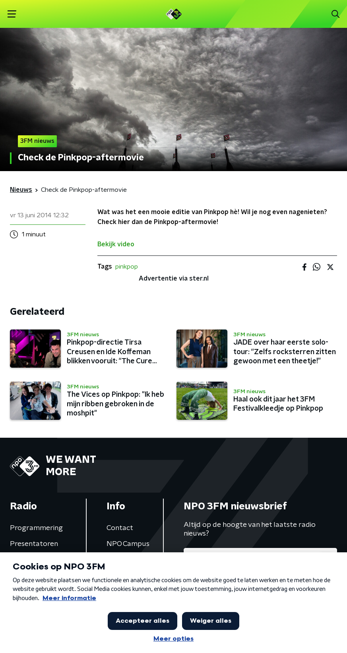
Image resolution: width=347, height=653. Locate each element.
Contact (120, 528)
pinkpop (126, 266)
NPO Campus (128, 544)
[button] (11, 14)
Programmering (36, 528)
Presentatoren (34, 544)
